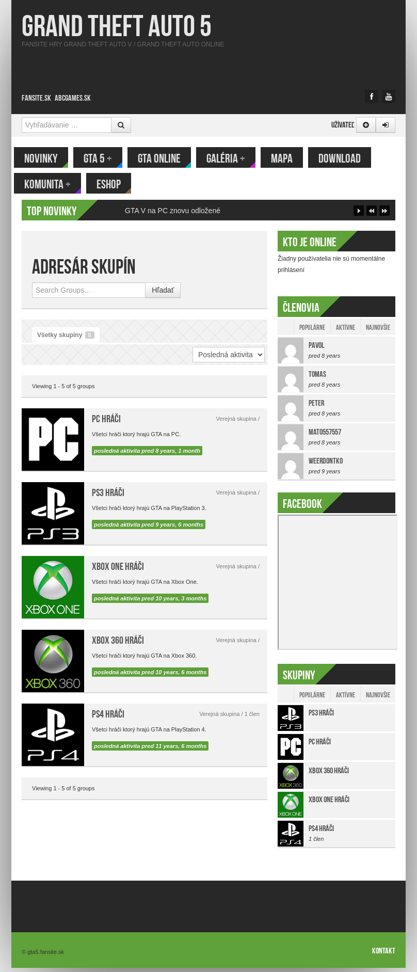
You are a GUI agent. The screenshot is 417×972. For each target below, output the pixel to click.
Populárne (312, 331)
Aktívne (345, 331)
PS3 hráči (108, 496)
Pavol (316, 349)
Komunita (55, 184)
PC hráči (106, 422)
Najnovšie (378, 331)
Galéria (233, 158)
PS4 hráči (108, 718)
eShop (116, 184)
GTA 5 (105, 158)
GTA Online (167, 158)
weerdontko (326, 464)
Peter (316, 407)
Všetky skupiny (65, 339)
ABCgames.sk (73, 97)
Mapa (289, 158)
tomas (317, 378)
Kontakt (383, 954)
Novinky (49, 158)
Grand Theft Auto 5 (117, 25)
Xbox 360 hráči (118, 644)
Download (347, 158)
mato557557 (325, 436)
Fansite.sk (36, 97)
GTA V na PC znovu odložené (172, 215)
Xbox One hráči (118, 570)
